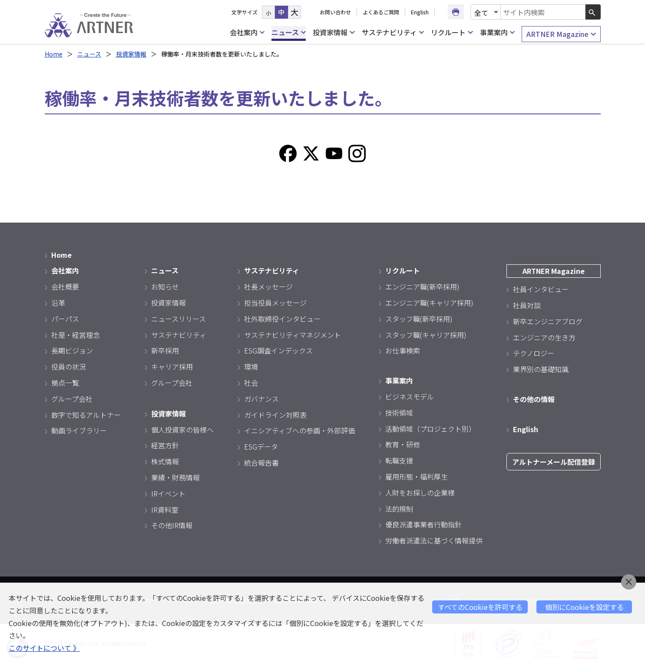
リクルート (452, 32)
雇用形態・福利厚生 (416, 476)
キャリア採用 (172, 366)
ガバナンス (261, 398)
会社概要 (65, 286)
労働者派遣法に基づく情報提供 (434, 540)
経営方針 (165, 445)
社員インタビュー (541, 289)
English (420, 12)
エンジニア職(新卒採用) (422, 286)
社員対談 (527, 305)
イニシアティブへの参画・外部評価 (299, 430)
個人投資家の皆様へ (182, 429)
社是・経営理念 (75, 335)
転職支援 (399, 460)
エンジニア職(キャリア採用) (429, 302)
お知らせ (165, 286)
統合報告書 (261, 462)
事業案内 (497, 32)
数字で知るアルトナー (86, 415)
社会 (251, 382)
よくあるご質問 (381, 12)
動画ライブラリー (79, 430)
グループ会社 (72, 398)
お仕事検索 (402, 350)
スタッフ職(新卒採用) (419, 318)
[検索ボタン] (593, 12)
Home (54, 54)
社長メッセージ (268, 286)
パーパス (65, 318)
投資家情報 (333, 32)
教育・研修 (402, 444)
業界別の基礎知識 (541, 369)
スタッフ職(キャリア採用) (425, 335)
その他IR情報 (171, 525)
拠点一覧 (65, 382)
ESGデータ (261, 446)
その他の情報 (534, 399)
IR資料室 (165, 509)
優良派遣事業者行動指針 (423, 524)
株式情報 (165, 461)
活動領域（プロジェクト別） (430, 428)
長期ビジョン (72, 350)
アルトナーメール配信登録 (553, 461)
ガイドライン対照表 (275, 415)
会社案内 (247, 32)
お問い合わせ (335, 12)
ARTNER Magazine (560, 34)
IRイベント (168, 493)
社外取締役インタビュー (282, 318)
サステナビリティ (393, 32)
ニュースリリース (178, 318)
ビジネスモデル (409, 396)
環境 (251, 366)
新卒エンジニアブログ (547, 321)
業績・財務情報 (175, 477)
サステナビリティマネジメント (292, 335)
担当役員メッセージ (275, 302)
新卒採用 (165, 350)
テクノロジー (533, 353)
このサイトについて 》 (44, 648)
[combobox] (543, 12)
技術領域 (399, 412)
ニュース (288, 32)
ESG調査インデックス (278, 350)
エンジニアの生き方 (544, 337)
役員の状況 (68, 366)
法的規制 (399, 508)
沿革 (58, 302)
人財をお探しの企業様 (420, 492)
